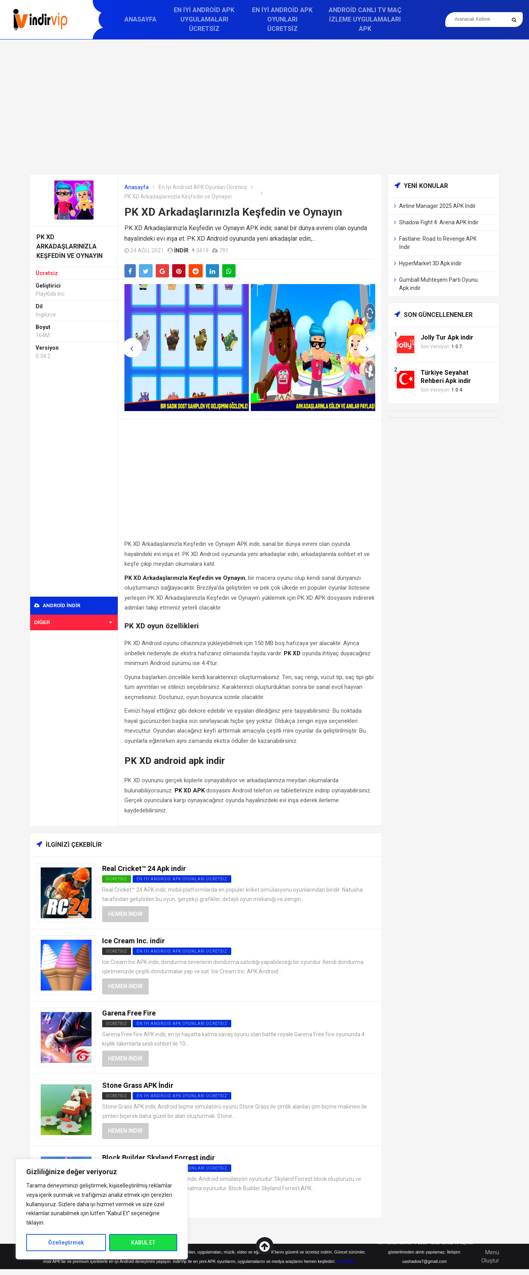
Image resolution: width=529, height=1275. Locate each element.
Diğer (73, 622)
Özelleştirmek (66, 1242)
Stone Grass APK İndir (137, 1085)
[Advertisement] (264, 106)
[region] (102, 1209)
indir (181, 250)
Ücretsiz (47, 273)
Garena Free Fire (129, 1013)
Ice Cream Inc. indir (133, 941)
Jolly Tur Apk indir (447, 337)
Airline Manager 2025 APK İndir (437, 206)
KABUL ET (143, 1242)
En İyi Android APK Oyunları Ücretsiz (282, 19)
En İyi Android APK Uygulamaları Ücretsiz (204, 19)
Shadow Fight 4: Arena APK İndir (439, 222)
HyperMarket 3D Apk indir (430, 263)
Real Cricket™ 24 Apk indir (144, 868)
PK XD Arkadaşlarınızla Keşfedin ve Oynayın (233, 212)
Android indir (57, 605)
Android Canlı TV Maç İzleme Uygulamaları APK (365, 19)
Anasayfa (140, 19)
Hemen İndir (125, 914)
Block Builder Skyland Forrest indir (158, 1157)
